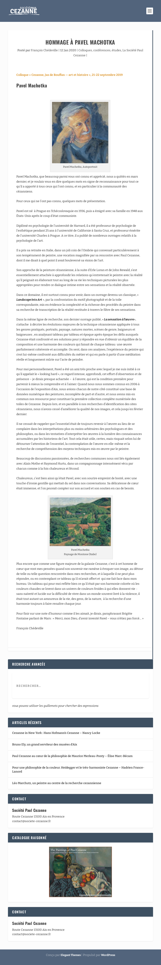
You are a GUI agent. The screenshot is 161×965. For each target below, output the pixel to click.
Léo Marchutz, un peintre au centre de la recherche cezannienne (56, 783)
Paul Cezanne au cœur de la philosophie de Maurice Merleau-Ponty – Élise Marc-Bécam (72, 756)
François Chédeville (44, 50)
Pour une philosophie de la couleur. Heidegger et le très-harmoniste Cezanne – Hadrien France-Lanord (78, 769)
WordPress (108, 955)
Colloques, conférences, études (99, 50)
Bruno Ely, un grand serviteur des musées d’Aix (44, 744)
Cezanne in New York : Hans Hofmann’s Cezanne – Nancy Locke (56, 733)
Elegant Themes (71, 955)
